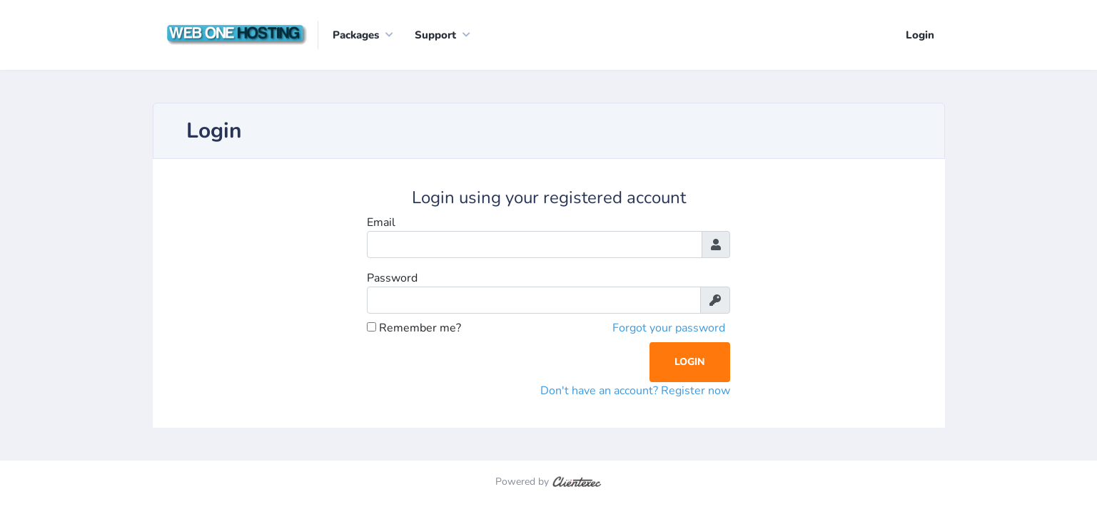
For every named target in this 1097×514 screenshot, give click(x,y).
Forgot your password (668, 328)
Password (392, 278)
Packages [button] (356, 35)
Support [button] (435, 35)
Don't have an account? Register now (635, 391)
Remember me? (414, 328)
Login (920, 35)
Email (381, 222)
